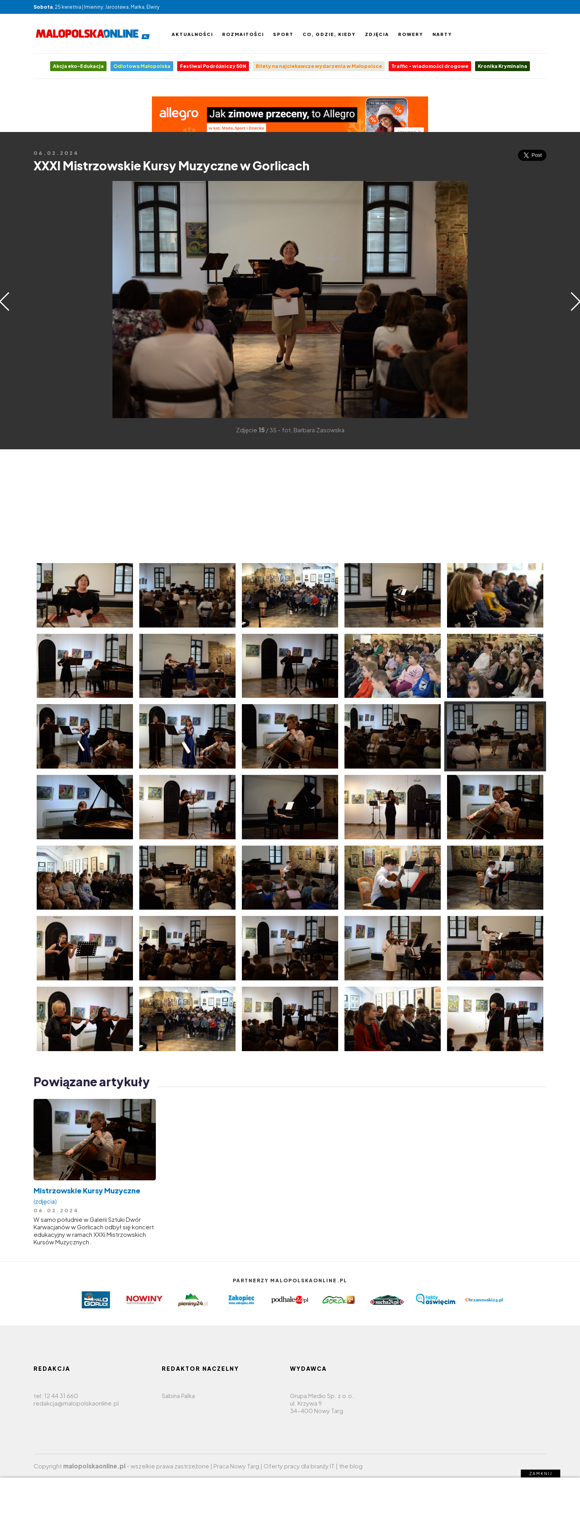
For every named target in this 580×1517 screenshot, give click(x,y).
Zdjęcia (377, 34)
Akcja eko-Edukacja (78, 66)
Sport (283, 34)
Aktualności (192, 34)
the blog (351, 1466)
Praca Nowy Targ (236, 1466)
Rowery (410, 34)
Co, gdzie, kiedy (329, 34)
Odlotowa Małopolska (141, 66)
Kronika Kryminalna (502, 66)
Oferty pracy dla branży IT (299, 1466)
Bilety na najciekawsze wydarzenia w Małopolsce (319, 66)
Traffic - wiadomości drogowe (429, 66)
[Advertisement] (45, 298)
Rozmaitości (243, 34)
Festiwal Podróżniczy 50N (213, 66)
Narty (442, 34)
